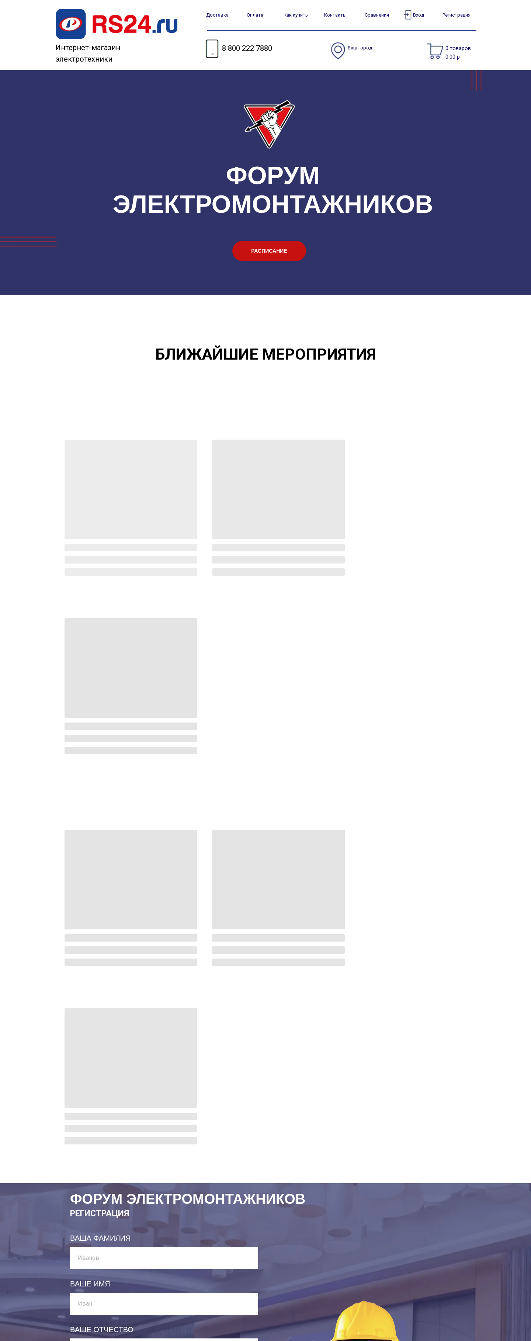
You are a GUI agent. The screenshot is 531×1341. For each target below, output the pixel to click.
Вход (418, 15)
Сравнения (377, 15)
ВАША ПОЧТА (94, 1018)
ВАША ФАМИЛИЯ (100, 881)
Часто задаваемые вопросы (276, 1275)
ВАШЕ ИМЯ (90, 927)
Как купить (296, 15)
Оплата (255, 15)
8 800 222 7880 (247, 48)
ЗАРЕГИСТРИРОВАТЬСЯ (111, 1234)
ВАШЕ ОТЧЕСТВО (101, 972)
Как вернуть (194, 1309)
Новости (247, 1320)
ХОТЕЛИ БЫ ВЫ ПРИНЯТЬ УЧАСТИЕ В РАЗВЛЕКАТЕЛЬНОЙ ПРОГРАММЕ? (139, 1114)
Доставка (217, 15)
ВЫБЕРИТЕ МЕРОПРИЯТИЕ (120, 1164)
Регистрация (456, 15)
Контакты (335, 15)
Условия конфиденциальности (279, 1286)
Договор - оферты (262, 1298)
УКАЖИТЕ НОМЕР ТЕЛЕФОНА (123, 1064)
